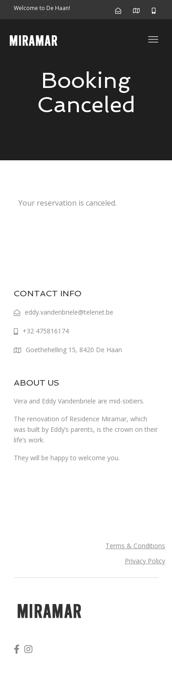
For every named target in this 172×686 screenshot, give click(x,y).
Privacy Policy (145, 560)
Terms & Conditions (135, 545)
